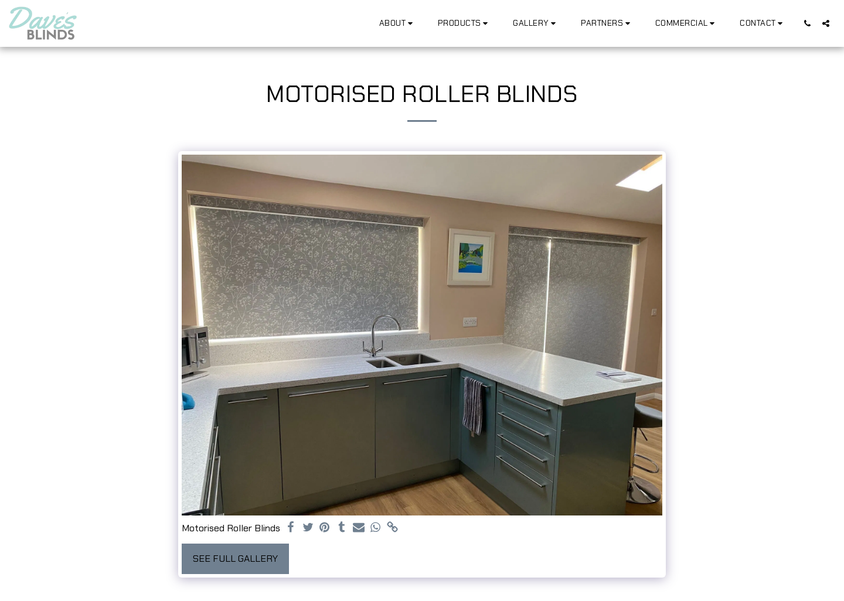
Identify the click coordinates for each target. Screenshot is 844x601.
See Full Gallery (235, 558)
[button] (398, 23)
